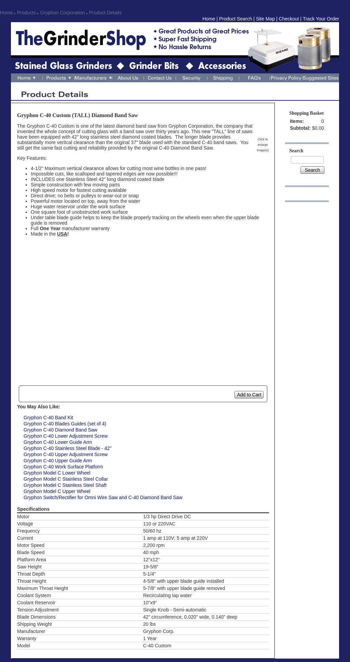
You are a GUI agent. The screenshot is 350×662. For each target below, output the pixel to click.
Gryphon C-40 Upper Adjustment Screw (66, 454)
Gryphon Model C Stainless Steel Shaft (65, 485)
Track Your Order (321, 19)
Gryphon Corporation (62, 12)
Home (6, 12)
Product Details (105, 12)
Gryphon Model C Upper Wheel (57, 491)
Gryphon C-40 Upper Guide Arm (58, 460)
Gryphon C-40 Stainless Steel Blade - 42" (67, 448)
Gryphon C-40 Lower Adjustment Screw (66, 436)
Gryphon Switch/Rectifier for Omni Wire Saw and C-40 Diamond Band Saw (103, 497)
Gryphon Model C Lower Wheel (57, 473)
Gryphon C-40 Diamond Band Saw (60, 430)
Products (26, 12)
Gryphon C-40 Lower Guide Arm (58, 442)
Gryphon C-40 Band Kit (48, 417)
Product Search (235, 19)
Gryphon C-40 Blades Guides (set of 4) (65, 423)
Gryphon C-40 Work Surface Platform (63, 466)
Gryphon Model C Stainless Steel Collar (66, 479)
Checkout (289, 19)
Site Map (265, 19)
